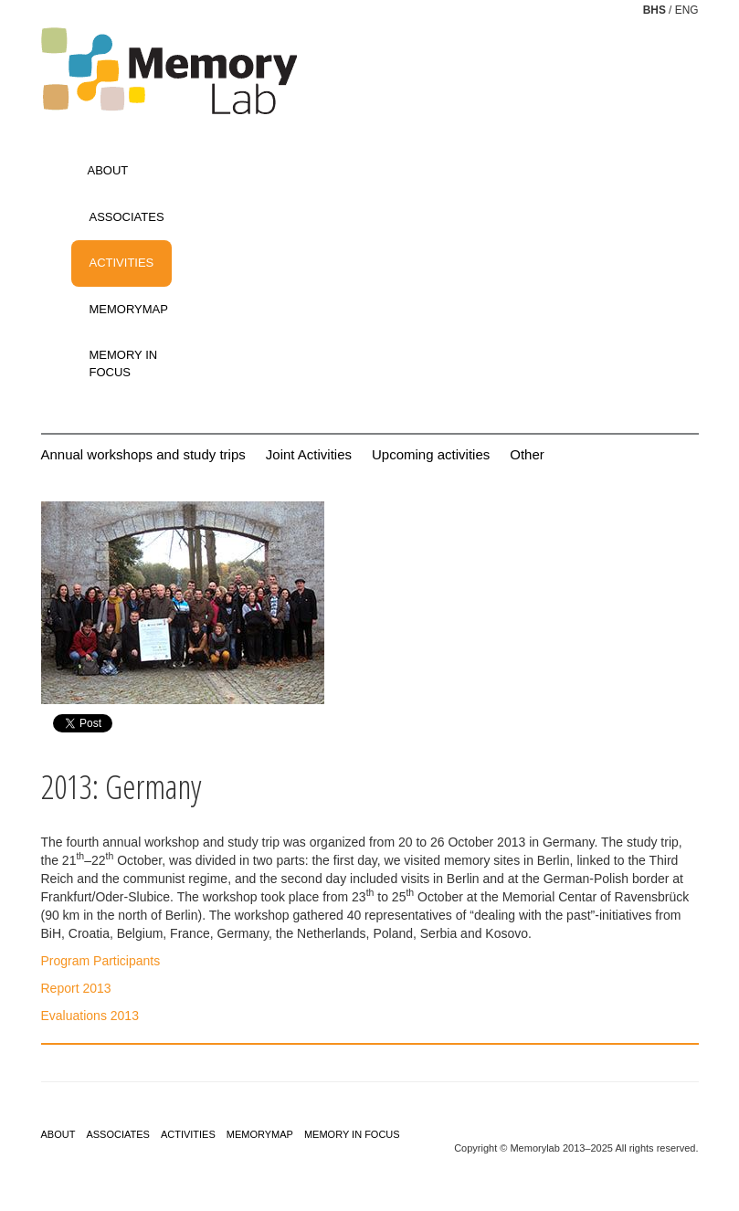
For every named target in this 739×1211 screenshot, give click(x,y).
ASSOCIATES (127, 217)
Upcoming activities (431, 454)
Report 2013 (76, 988)
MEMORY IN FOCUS (124, 363)
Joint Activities (309, 454)
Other (527, 454)
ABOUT (108, 170)
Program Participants (101, 960)
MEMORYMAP (129, 309)
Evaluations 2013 (90, 1015)
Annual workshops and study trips (143, 454)
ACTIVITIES (122, 262)
